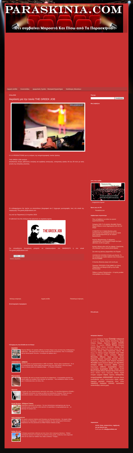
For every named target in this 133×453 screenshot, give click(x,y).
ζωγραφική (104, 369)
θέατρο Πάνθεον (95, 372)
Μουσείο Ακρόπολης (104, 359)
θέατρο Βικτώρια (106, 371)
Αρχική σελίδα (12, 89)
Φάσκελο (14, 389)
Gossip (112, 339)
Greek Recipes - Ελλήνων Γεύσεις (22, 403)
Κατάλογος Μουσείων (73, 89)
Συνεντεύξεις (24, 89)
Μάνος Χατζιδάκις (110, 355)
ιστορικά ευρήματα (96, 375)
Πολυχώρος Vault (104, 361)
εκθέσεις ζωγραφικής (108, 367)
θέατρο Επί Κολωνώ (118, 371)
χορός (107, 385)
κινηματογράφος (97, 377)
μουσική (101, 381)
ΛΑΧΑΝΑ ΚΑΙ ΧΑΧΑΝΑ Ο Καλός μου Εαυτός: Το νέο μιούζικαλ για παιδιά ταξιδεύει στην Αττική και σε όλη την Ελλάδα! (108, 256)
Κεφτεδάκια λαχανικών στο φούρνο (31, 405)
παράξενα (94, 383)
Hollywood (120, 339)
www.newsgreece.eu (18, 417)
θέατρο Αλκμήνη (96, 371)
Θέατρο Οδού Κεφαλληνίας (106, 351)
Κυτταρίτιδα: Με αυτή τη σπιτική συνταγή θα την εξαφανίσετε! (39, 377)
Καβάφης (93, 355)
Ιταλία (117, 353)
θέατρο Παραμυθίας (107, 372)
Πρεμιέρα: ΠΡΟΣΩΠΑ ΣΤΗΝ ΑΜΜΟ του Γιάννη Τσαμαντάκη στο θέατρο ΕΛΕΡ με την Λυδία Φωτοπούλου (106, 267)
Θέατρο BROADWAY (108, 347)
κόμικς (116, 379)
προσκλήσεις (120, 383)
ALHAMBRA (94, 339)
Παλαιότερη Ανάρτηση (76, 299)
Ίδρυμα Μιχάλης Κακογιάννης (109, 341)
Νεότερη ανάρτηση (15, 299)
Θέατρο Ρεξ (94, 353)
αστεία (100, 365)
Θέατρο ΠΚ (120, 351)
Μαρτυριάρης (15, 376)
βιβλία (115, 365)
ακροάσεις (17, 258)
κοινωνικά (108, 377)
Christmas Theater (102, 339)
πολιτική (111, 383)
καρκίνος (112, 375)
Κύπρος (100, 355)
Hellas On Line (16, 431)
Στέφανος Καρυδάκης (117, 361)
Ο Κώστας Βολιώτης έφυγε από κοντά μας (105, 262)
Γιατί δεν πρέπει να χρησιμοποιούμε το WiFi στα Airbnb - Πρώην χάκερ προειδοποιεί (45, 363)
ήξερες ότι (112, 363)
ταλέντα (102, 385)
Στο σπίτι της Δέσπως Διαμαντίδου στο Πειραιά (106, 251)
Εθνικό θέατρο (111, 345)
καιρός (105, 375)
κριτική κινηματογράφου (107, 379)
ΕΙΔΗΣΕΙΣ (14, 348)
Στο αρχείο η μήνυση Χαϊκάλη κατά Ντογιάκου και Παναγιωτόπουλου (41, 419)
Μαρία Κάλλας (113, 357)
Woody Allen (96, 341)
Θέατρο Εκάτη (105, 349)
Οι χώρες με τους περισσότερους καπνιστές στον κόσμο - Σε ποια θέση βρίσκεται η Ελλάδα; (47, 391)
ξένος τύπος (119, 381)
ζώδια (111, 369)
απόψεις (94, 365)
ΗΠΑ (98, 347)
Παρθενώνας (95, 361)
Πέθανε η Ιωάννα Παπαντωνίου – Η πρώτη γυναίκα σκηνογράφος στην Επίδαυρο (107, 273)
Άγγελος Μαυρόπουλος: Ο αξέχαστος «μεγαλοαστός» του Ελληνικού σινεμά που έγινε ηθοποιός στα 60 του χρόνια (106, 241)
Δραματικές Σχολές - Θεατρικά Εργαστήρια (48, 89)
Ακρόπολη (107, 343)
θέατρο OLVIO (119, 369)
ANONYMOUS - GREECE (19, 362)
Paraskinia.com (100, 210)
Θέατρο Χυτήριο (103, 353)
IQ (91, 341)
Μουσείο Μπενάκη (118, 359)
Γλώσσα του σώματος (97, 345)
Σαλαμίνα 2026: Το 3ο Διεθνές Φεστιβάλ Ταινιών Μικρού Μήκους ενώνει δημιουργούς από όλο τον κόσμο (107, 226)
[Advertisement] (48, 49)
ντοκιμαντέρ (109, 381)
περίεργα (103, 383)
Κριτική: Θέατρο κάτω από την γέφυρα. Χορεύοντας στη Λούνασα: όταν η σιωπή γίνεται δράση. (107, 247)
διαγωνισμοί (94, 367)
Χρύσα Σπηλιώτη (103, 363)
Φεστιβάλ (94, 363)
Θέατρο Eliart (119, 347)
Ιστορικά (112, 353)
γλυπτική (121, 365)
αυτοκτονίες (107, 365)
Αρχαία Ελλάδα (118, 343)
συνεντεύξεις (95, 385)
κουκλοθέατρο (95, 379)
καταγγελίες (119, 375)
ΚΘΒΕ (122, 353)
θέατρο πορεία (119, 373)
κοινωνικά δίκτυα (119, 377)
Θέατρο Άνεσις (95, 349)
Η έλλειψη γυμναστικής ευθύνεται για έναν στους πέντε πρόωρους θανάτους (43, 433)
